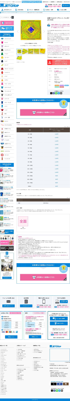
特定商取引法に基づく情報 (38, 367)
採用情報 (35, 368)
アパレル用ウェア (4, 365)
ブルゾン (2, 361)
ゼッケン (2, 382)
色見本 (19, 373)
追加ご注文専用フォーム (38, 350)
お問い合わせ (36, 349)
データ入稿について (21, 355)
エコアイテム (3, 392)
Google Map (67, 362)
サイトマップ (20, 359)
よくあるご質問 (20, 358)
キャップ (2, 373)
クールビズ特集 (3, 388)
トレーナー (3, 358)
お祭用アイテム (3, 389)
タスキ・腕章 (3, 380)
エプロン (2, 376)
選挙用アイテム (3, 386)
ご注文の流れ (20, 349)
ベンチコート (3, 359)
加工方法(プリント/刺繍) (22, 369)
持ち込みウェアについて (22, 356)
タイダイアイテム (4, 391)
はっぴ (2, 377)
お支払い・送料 (20, 352)
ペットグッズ (3, 394)
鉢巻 (2, 379)
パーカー (2, 356)
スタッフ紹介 (36, 370)
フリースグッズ (3, 362)
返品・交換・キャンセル (22, 353)
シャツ (2, 353)
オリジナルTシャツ (4, 350)
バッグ (2, 374)
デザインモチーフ (21, 379)
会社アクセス (36, 364)
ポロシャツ (3, 352)
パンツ (2, 371)
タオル (2, 383)
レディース (3, 368)
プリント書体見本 (21, 375)
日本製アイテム (3, 385)
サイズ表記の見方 (21, 370)
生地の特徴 (19, 372)
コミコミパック (3, 349)
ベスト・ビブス (3, 367)
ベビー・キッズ (3, 370)
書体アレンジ (20, 376)
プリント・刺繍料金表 (21, 350)
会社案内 (35, 362)
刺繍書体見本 (20, 378)
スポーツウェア (3, 355)
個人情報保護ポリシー (38, 365)
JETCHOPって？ (37, 361)
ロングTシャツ (3, 364)
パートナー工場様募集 (38, 352)
